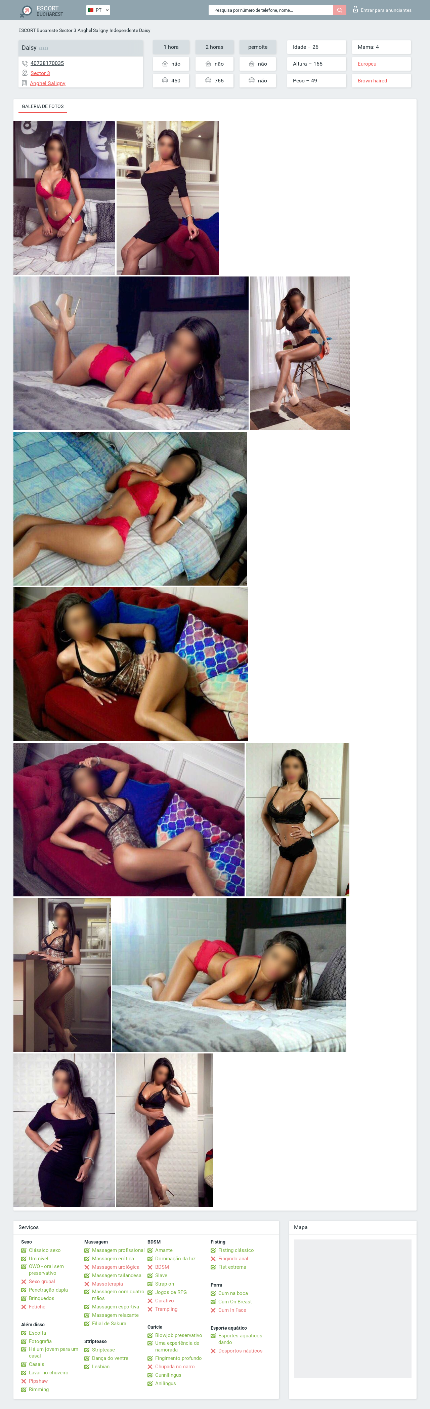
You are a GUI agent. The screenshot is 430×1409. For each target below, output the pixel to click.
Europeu (367, 64)
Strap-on (164, 1284)
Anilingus (165, 1383)
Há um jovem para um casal (53, 1352)
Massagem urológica (115, 1267)
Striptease (103, 1350)
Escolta (37, 1333)
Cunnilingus (168, 1375)
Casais (36, 1364)
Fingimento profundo (178, 1358)
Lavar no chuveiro (49, 1373)
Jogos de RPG (171, 1292)
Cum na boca (233, 1293)
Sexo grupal (42, 1281)
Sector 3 (67, 30)
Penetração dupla (48, 1290)
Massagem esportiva (115, 1307)
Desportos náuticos (240, 1351)
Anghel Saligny (93, 30)
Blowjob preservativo (178, 1335)
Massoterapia (107, 1284)
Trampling (166, 1309)
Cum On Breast (235, 1302)
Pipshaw (38, 1381)
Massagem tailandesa (116, 1275)
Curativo (164, 1301)
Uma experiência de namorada (177, 1346)
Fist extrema (232, 1267)
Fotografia (40, 1341)
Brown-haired (372, 81)
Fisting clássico (236, 1250)
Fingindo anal (233, 1259)
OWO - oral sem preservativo (46, 1269)
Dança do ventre (110, 1358)
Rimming (39, 1389)
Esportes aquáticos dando (240, 1339)
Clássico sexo (45, 1250)
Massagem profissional (118, 1250)
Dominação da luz (175, 1259)
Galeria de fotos (42, 106)
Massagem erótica (113, 1259)
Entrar (382, 9)
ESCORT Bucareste (38, 30)
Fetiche (37, 1307)
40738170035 (47, 63)
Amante (164, 1250)
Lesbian (101, 1367)
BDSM (162, 1267)
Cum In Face (232, 1310)
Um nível (38, 1259)
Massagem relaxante (115, 1315)
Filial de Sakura (109, 1324)
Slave (161, 1275)
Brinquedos (41, 1298)
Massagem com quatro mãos (118, 1295)
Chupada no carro (175, 1367)
